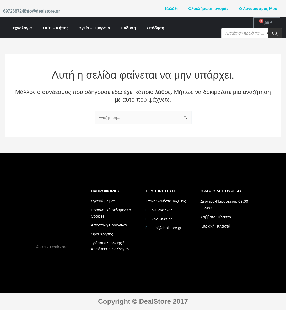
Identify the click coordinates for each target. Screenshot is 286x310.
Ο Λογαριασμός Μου (258, 8)
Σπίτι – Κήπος (55, 28)
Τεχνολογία (21, 28)
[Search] (275, 33)
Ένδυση (128, 28)
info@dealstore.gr (42, 11)
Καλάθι (171, 8)
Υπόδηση (155, 28)
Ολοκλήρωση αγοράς (208, 8)
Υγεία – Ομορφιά (94, 28)
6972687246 (14, 11)
